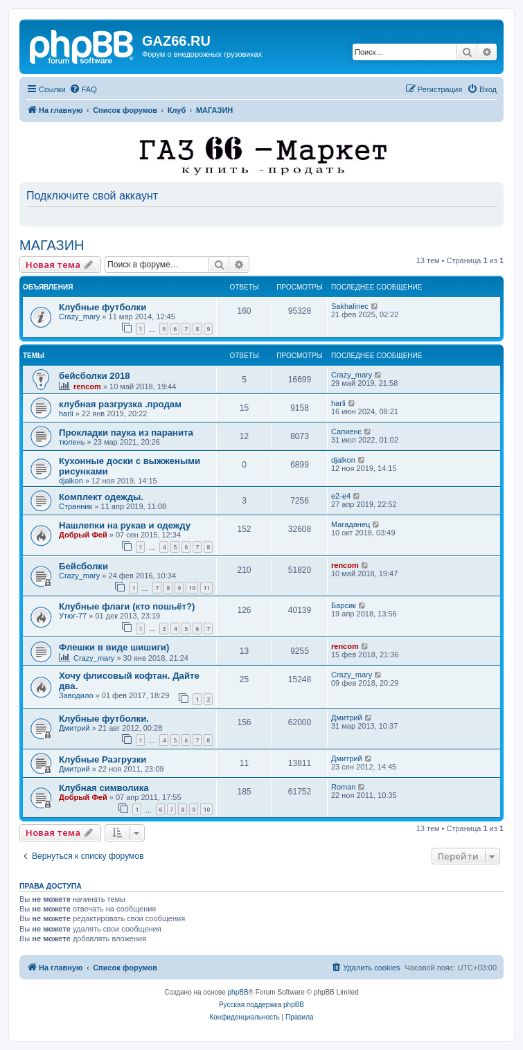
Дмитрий (74, 728)
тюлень (72, 442)
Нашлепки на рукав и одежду (124, 525)
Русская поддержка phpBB (261, 1004)
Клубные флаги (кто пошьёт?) (127, 606)
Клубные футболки (102, 307)
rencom (87, 386)
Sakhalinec (350, 306)
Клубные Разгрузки (102, 759)
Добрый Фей (83, 535)
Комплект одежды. (101, 497)
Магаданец (350, 524)
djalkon (71, 481)
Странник (75, 506)
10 (191, 587)
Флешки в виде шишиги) (114, 647)
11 (206, 587)
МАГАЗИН (52, 245)
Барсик (343, 605)
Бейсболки (83, 566)
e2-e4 (341, 496)
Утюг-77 (73, 616)
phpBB (238, 992)
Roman (343, 787)
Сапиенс (346, 431)
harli (66, 413)
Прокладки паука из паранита (126, 432)
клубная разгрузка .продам (120, 404)
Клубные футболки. (104, 718)
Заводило (76, 695)
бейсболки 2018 (94, 376)
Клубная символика (104, 788)
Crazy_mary (79, 316)
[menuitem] (83, 89)
